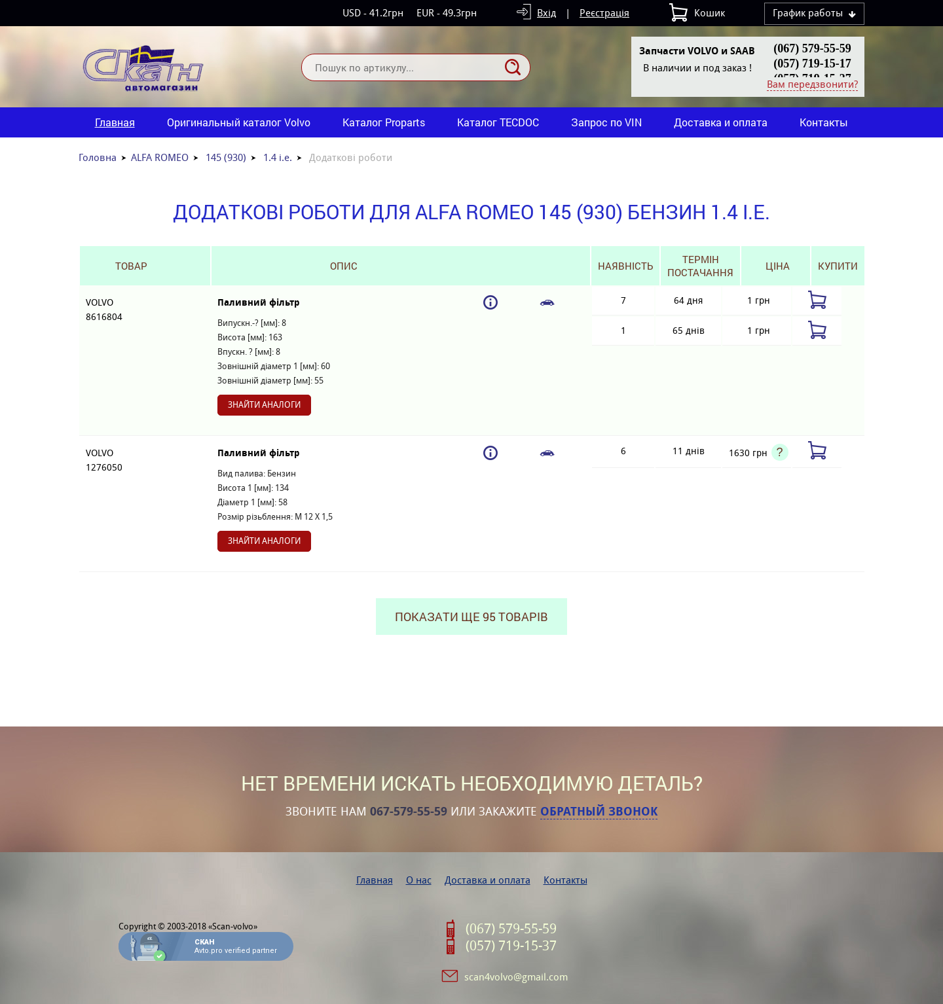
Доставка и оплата (720, 122)
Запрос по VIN (606, 122)
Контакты (824, 122)
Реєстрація (604, 13)
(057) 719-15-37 (511, 946)
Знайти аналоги (264, 404)
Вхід (546, 13)
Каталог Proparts (383, 122)
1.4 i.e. (277, 157)
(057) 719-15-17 (812, 63)
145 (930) (226, 157)
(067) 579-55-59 (812, 48)
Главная (115, 122)
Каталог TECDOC (498, 122)
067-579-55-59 (408, 811)
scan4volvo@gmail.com (516, 977)
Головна (98, 157)
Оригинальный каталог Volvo (238, 122)
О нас (419, 880)
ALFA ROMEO (160, 157)
